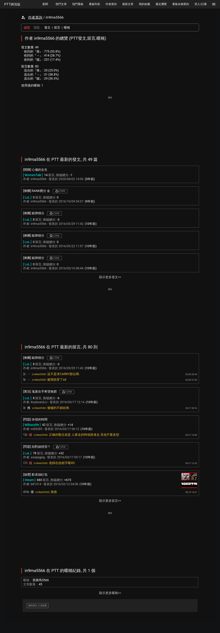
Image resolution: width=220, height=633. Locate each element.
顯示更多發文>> (110, 277)
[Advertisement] (110, 124)
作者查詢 (35, 17)
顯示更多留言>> (110, 500)
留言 (57, 27)
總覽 (27, 27)
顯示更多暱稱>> (110, 593)
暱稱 (67, 27)
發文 (47, 27)
